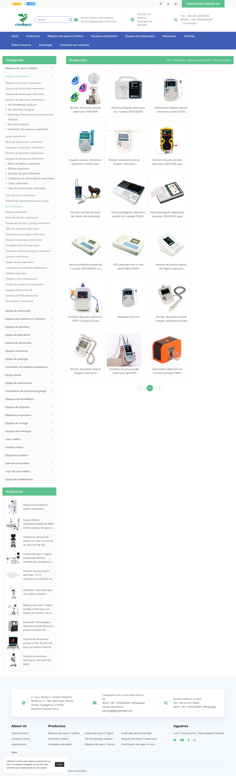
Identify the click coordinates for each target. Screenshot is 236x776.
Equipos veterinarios (104, 36)
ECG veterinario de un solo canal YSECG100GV (128, 266)
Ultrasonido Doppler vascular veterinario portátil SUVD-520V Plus (171, 110)
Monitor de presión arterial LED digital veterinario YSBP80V (171, 266)
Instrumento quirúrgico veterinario (25, 234)
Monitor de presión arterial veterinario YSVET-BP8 (85, 109)
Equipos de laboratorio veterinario (25, 99)
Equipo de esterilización (19, 383)
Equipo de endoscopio (140, 36)
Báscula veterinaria (16, 212)
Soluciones (169, 36)
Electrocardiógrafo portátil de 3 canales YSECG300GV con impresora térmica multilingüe (85, 266)
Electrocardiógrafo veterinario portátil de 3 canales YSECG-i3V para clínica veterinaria (128, 214)
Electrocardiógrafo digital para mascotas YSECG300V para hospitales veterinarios (167, 214)
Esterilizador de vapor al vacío (138, 744)
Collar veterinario (18, 183)
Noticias (189, 36)
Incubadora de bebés (60, 744)
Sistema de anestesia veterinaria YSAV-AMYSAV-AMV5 (37, 660)
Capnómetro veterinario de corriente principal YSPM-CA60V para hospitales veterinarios (167, 371)
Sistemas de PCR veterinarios (22, 295)
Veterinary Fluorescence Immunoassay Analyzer (30, 117)
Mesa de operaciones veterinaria (24, 141)
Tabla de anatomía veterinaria (22, 228)
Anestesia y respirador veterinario (25, 147)
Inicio (14, 36)
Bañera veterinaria (18, 168)
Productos (33, 36)
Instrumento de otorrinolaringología (26, 391)
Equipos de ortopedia (18, 407)
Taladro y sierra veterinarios (21, 278)
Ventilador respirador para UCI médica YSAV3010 (37, 592)
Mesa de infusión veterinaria (22, 217)
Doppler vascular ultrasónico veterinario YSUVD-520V (85, 161)
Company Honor (20, 738)
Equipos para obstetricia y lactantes (25, 318)
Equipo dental (13, 375)
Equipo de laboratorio (18, 334)
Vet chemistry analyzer (21, 109)
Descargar (45, 45)
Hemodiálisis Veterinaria (19, 301)
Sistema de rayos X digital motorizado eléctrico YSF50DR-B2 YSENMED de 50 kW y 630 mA (38, 558)
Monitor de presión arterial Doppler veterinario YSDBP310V (124, 162)
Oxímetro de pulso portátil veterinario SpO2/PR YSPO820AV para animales (124, 371)
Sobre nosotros (21, 45)
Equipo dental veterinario (20, 262)
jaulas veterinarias (16, 136)
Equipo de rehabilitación (19, 479)
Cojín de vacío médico (18, 471)
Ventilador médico (58, 738)
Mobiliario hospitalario (18, 415)
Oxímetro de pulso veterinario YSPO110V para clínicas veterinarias (85, 319)
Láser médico (13, 439)
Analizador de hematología (136, 733)
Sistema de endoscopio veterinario (25, 94)
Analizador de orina (128, 316)
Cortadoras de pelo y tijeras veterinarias (31, 178)
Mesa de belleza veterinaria (24, 163)
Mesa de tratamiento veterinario (24, 239)
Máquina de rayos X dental (100, 744)
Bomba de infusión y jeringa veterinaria (28, 223)
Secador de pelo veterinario (24, 173)
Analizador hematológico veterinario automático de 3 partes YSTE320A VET (38, 626)
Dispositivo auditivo (17, 455)
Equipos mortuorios (17, 350)
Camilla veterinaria (16, 273)
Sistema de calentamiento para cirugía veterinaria (27, 201)
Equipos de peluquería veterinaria (25, 158)
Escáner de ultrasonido (18, 342)
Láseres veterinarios (17, 256)
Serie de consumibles (18, 463)
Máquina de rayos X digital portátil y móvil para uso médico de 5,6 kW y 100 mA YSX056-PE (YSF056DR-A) (38, 609)
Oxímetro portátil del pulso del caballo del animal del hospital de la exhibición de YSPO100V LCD (85, 214)
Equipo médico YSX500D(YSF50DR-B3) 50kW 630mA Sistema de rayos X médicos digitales (38, 524)
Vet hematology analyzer (22, 104)
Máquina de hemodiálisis (20, 399)
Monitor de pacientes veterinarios (25, 153)
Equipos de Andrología (18, 431)
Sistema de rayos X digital (99, 733)
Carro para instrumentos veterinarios (26, 267)
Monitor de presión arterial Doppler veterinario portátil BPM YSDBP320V (171, 319)
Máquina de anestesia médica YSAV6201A (35, 506)
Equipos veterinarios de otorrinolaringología (19, 290)
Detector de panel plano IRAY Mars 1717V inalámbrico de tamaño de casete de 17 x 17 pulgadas (38, 575)
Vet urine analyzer (18, 124)
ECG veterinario (14, 206)
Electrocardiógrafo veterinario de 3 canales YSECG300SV (128, 109)
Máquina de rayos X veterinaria (23, 83)
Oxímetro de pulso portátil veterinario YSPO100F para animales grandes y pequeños (167, 162)
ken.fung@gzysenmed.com (98, 21)
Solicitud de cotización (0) (203, 3)
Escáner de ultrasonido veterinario (25, 88)
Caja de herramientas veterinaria (27, 188)
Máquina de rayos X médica (65, 36)
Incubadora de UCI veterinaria (22, 245)
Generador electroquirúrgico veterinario (28, 251)
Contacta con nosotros (74, 45)
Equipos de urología (17, 423)
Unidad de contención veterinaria (24, 284)
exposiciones (18, 744)
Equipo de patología (17, 358)
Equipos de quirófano (18, 326)
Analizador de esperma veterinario (28, 129)
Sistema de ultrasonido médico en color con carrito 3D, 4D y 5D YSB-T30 (38, 540)
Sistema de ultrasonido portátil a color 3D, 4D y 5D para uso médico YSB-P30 (37, 643)
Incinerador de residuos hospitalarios (27, 367)
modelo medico (14, 447)
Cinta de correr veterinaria (20, 195)
